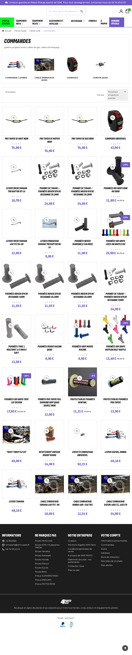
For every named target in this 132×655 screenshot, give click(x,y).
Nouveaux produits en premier (117, 94)
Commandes (107, 576)
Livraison (72, 572)
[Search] (81, 11)
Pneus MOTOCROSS (45, 615)
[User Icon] (121, 11)
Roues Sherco (42, 595)
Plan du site (73, 601)
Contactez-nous (76, 597)
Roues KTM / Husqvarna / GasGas (47, 577)
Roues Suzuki (41, 599)
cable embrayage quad (44, 79)
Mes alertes (106, 596)
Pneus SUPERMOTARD (46, 607)
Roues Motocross (43, 572)
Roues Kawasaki (43, 587)
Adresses (105, 584)
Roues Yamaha (42, 583)
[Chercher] (62, 11)
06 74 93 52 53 (13, 580)
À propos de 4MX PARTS (80, 587)
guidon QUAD (100, 78)
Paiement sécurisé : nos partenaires (79, 592)
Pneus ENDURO (43, 611)
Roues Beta (41, 603)
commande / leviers (16, 78)
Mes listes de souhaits (111, 592)
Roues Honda (42, 591)
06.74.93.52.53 (118, 2)
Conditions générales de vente (80, 581)
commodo (72, 78)
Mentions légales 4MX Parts (82, 576)
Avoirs (104, 580)
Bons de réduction (110, 588)
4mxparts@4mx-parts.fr (17, 576)
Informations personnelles (114, 572)
